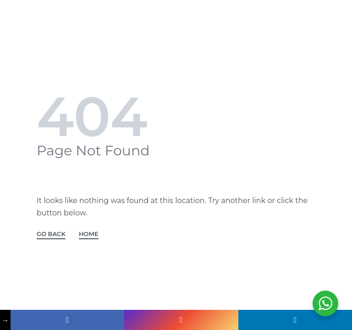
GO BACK (51, 234)
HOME (89, 234)
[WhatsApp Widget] (325, 303)
